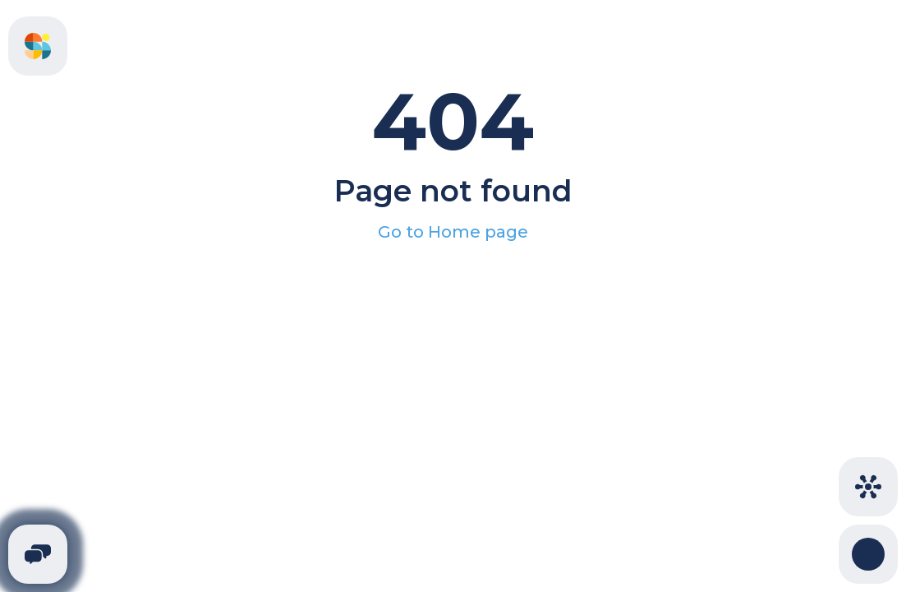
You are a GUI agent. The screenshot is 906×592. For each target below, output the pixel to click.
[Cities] (868, 486)
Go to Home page (453, 232)
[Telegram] (37, 554)
